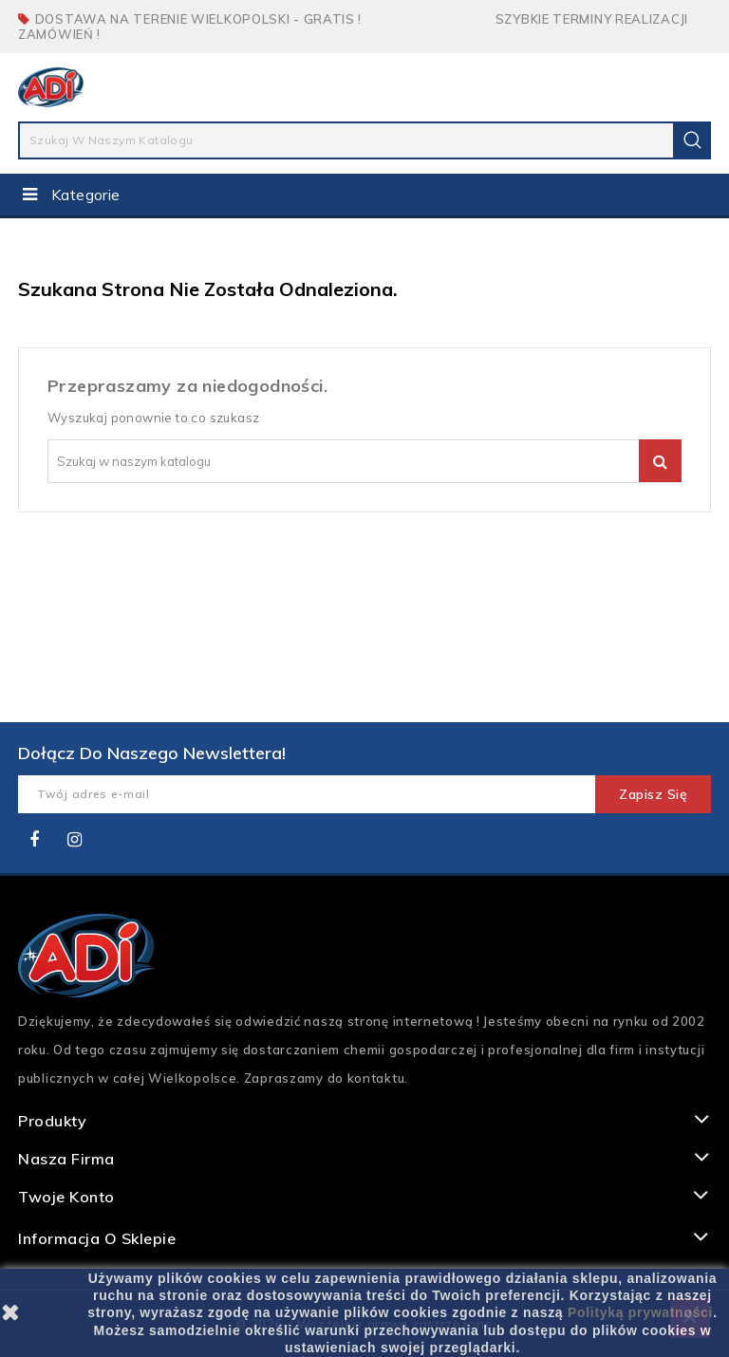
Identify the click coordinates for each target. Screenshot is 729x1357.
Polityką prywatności (640, 1312)
